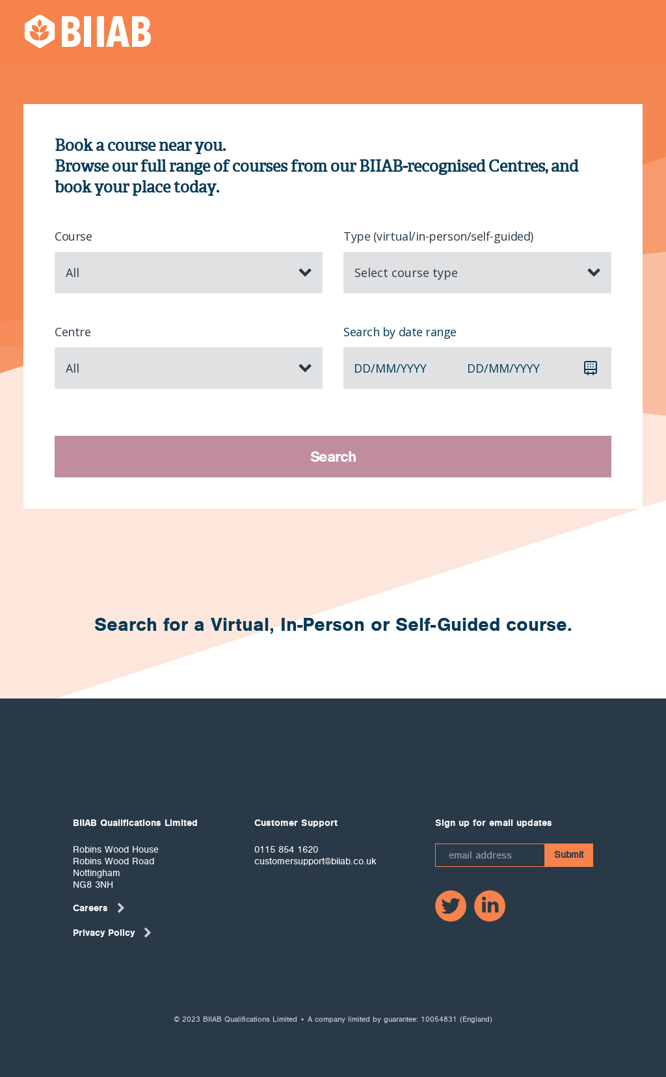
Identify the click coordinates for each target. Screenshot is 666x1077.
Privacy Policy (113, 932)
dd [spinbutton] (362, 368)
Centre (72, 331)
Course (73, 236)
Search (333, 456)
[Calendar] (590, 368)
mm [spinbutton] (385, 368)
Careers (99, 908)
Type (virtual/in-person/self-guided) (438, 236)
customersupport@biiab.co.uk (315, 861)
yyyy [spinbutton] (414, 368)
